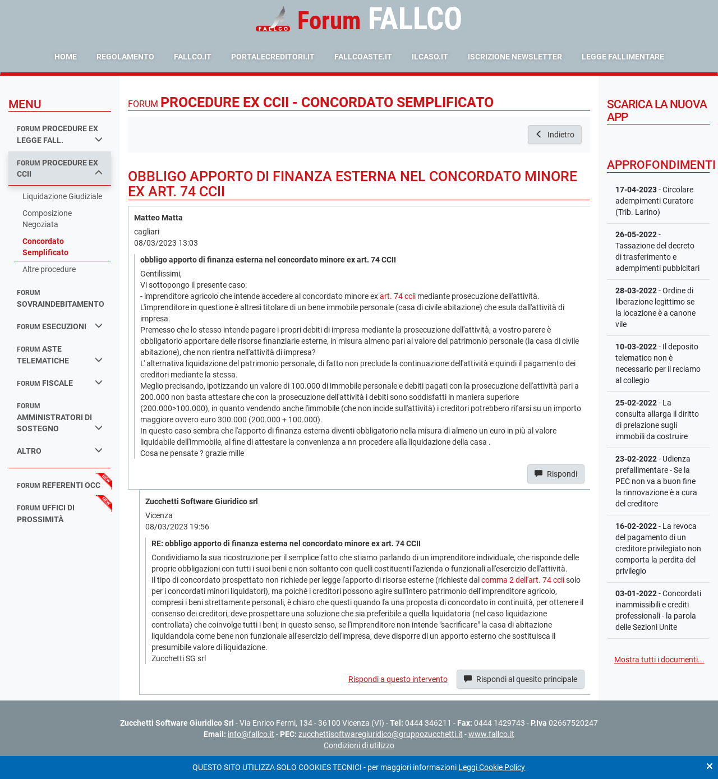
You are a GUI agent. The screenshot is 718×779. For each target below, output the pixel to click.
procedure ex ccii (60, 168)
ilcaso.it (430, 56)
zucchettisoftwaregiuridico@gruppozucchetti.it (380, 734)
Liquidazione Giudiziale (62, 196)
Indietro (554, 134)
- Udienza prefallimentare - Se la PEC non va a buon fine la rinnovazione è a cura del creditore (656, 481)
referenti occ (58, 485)
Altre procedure (49, 269)
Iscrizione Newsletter (515, 56)
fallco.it (192, 56)
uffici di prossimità (46, 513)
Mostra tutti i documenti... (659, 659)
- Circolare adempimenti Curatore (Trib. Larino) (654, 200)
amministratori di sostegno (60, 417)
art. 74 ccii (398, 296)
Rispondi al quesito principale (520, 679)
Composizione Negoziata (47, 219)
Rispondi (556, 473)
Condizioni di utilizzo (359, 745)
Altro (60, 450)
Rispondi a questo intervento (398, 679)
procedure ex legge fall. (60, 134)
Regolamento (125, 56)
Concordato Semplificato (45, 247)
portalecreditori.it (273, 56)
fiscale (60, 383)
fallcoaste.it (363, 56)
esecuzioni (60, 326)
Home (65, 56)
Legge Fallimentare (623, 56)
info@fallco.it (251, 734)
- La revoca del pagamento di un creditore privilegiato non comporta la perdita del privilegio (658, 548)
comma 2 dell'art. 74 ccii (522, 579)
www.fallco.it (491, 734)
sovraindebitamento (60, 298)
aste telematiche (60, 354)
